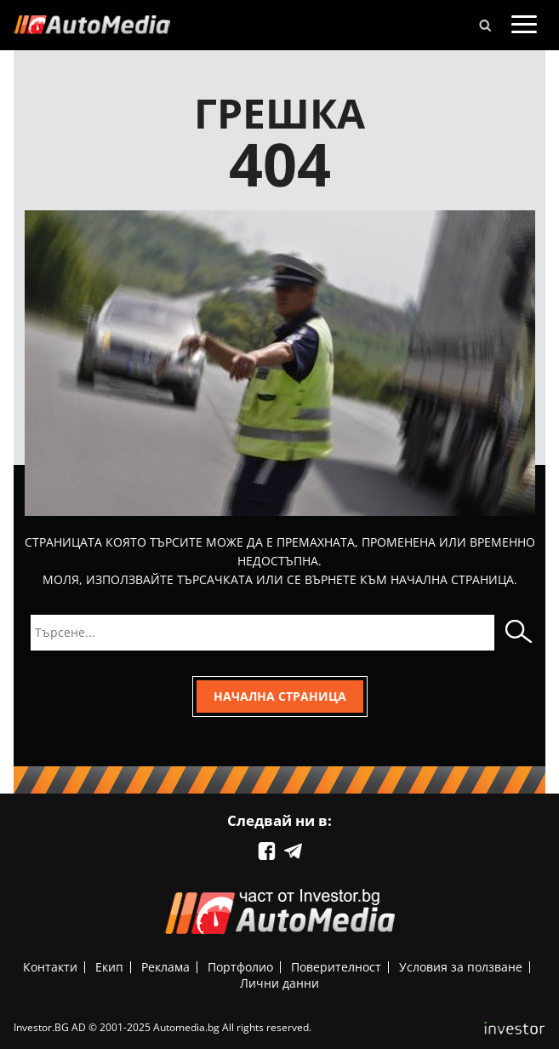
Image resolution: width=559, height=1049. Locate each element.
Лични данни (279, 983)
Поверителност (336, 967)
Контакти (50, 967)
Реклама (165, 967)
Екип (109, 967)
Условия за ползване (460, 967)
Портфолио (240, 967)
